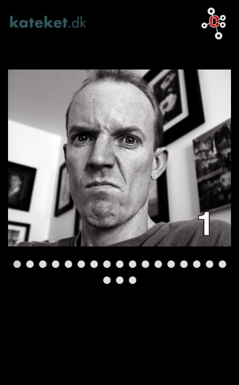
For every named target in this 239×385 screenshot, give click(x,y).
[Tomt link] (119, 158)
